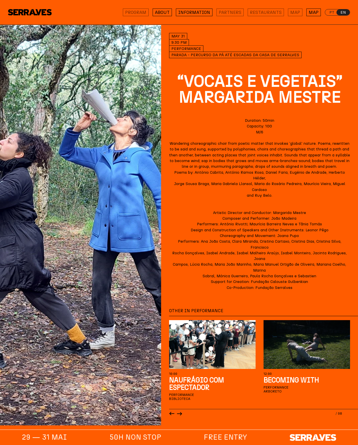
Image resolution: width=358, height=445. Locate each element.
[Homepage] (33, 12)
